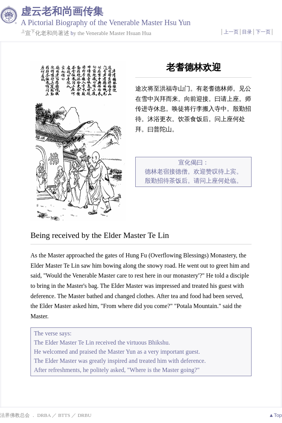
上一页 (231, 32)
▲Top (275, 415)
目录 (247, 32)
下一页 (263, 32)
